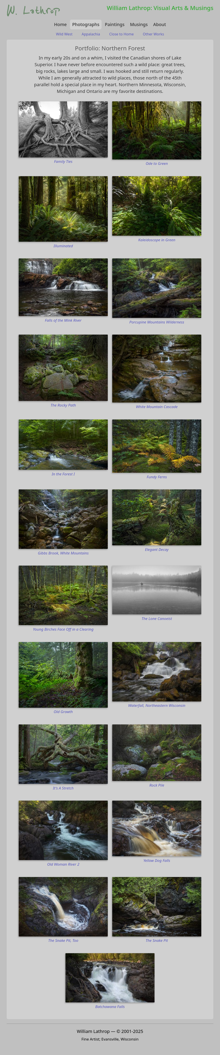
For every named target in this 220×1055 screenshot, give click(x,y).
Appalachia (91, 34)
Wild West (64, 34)
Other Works (153, 34)
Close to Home (121, 34)
